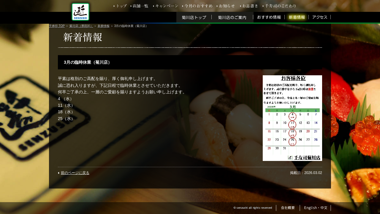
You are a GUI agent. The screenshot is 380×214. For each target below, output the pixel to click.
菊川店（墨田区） (81, 26)
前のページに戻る (75, 173)
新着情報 (104, 26)
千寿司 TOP (57, 26)
